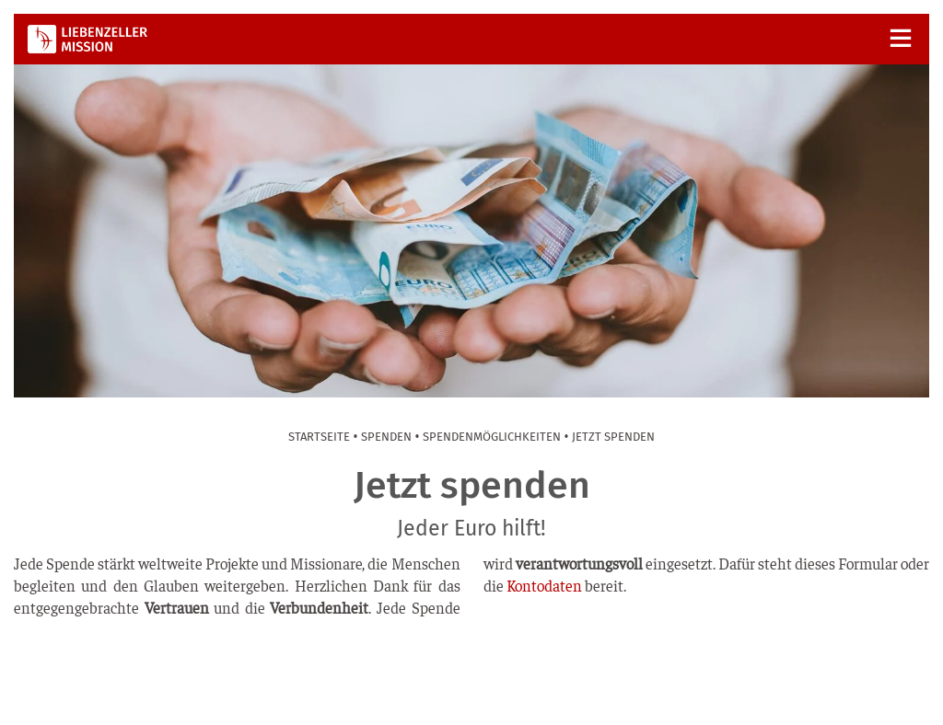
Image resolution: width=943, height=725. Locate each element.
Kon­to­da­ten (544, 585)
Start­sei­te (319, 436)
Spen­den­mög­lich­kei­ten (492, 436)
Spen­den (386, 436)
